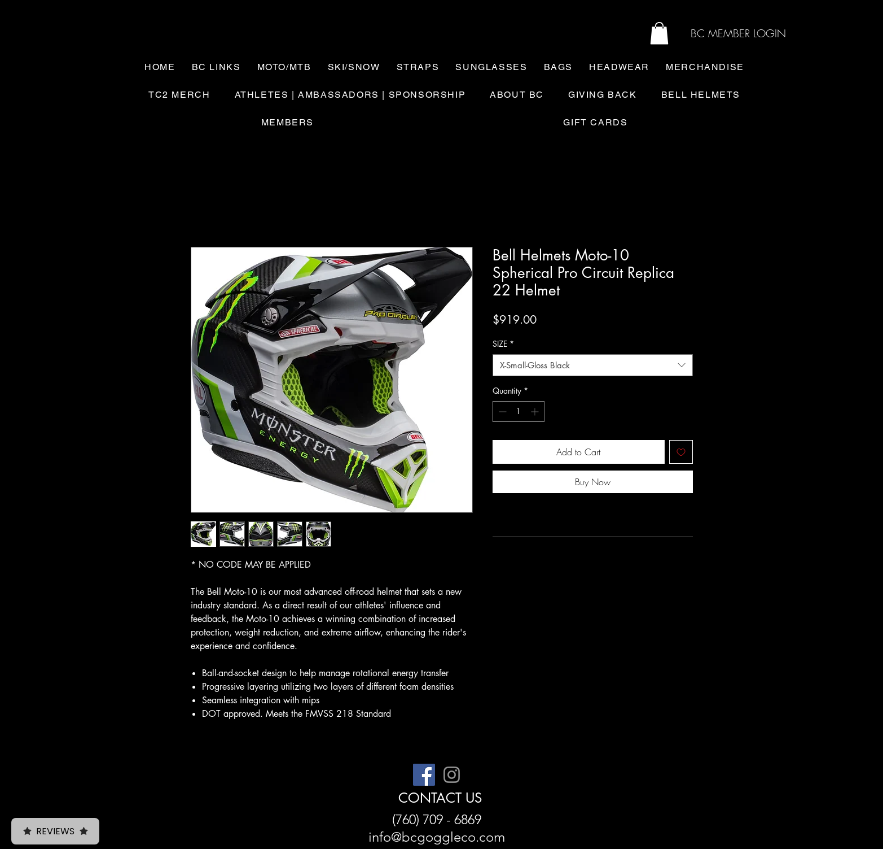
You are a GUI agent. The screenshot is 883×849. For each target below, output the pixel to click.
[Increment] (536, 411)
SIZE (503, 343)
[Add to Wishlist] (681, 452)
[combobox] (593, 365)
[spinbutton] (518, 411)
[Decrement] (501, 411)
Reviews (55, 831)
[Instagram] (452, 775)
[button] (659, 33)
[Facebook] (424, 775)
